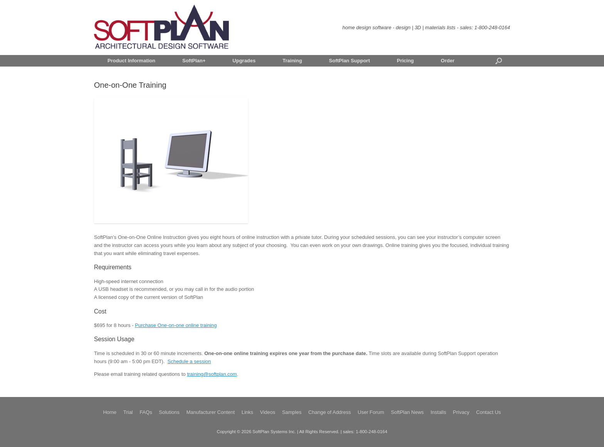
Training (292, 60)
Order (447, 60)
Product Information (131, 60)
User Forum (371, 412)
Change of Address (329, 412)
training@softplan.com (212, 374)
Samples (292, 412)
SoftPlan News (407, 412)
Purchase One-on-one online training (175, 325)
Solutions (169, 412)
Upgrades (244, 60)
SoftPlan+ (193, 60)
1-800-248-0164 (492, 27)
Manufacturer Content (210, 412)
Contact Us (488, 412)
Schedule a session (189, 361)
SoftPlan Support (349, 60)
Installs (438, 412)
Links (247, 412)
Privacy (461, 412)
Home (110, 412)
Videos (267, 412)
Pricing (405, 60)
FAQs (145, 412)
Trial (128, 412)
